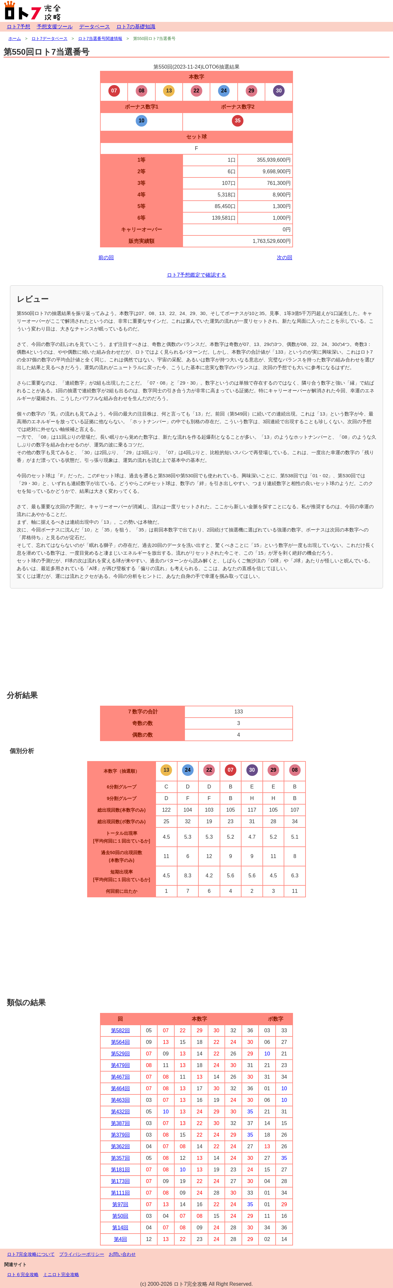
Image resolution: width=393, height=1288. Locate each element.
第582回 (120, 1030)
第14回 (120, 1227)
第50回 (120, 1216)
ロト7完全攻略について (31, 1254)
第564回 (120, 1042)
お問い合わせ (122, 1254)
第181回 (120, 1169)
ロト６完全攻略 (23, 1274)
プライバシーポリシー (81, 1254)
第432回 (120, 1111)
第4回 (120, 1239)
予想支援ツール (55, 26)
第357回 (120, 1158)
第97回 (120, 1204)
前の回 (106, 257)
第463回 (120, 1100)
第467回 (120, 1077)
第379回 (120, 1135)
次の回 (284, 257)
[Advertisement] (196, 640)
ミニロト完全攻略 (61, 1274)
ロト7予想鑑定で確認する (196, 275)
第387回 (120, 1123)
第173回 (120, 1181)
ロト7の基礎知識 (135, 26)
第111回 (120, 1193)
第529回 (120, 1053)
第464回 (120, 1088)
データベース (94, 26)
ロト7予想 (18, 26)
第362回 (120, 1146)
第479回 (120, 1065)
